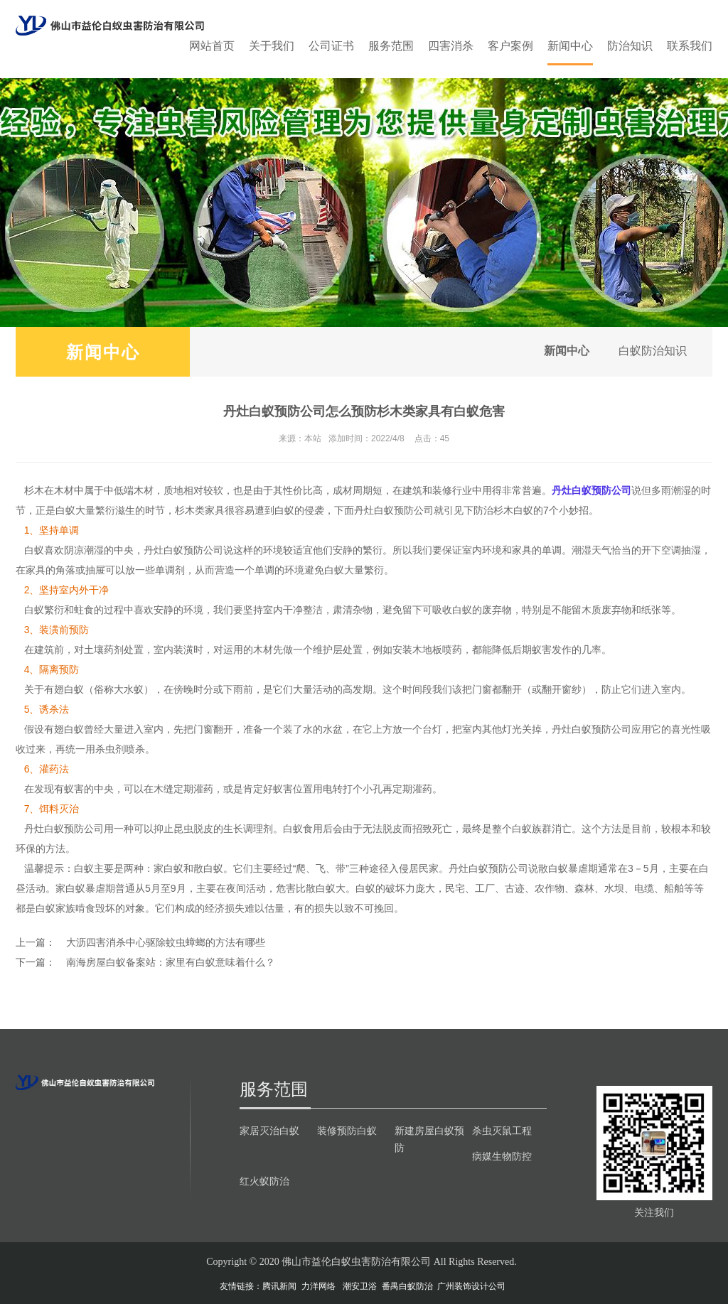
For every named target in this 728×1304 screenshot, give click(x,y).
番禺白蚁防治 (407, 1286)
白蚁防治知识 (650, 351)
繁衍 (372, 550)
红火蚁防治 (264, 1181)
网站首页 (212, 46)
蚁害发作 (552, 649)
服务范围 (391, 46)
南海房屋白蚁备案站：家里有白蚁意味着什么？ (170, 962)
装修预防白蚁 (347, 1130)
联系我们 (689, 46)
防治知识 (630, 46)
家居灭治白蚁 (269, 1130)
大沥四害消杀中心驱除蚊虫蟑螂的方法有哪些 (165, 942)
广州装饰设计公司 (471, 1286)
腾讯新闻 (279, 1286)
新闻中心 (570, 46)
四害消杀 (450, 46)
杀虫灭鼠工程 (502, 1130)
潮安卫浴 (360, 1286)
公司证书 (331, 46)
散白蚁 (208, 868)
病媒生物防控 (502, 1156)
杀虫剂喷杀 (120, 749)
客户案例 (510, 46)
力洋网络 (318, 1286)
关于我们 (271, 46)
